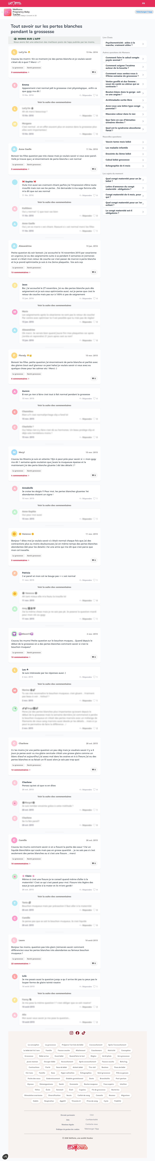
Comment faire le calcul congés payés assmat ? (122, 58)
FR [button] (143, 3)
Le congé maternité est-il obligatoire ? (119, 211)
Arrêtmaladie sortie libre (119, 100)
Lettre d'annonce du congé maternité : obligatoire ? (120, 187)
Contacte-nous (92, 1124)
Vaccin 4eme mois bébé (118, 142)
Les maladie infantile (117, 148)
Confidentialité (92, 1120)
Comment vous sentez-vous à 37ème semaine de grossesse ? (122, 74)
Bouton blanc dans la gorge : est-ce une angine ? (123, 93)
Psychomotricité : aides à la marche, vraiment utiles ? (120, 43)
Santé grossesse (34, 68)
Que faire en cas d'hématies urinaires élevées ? (120, 121)
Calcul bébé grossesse (118, 160)
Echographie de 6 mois (118, 166)
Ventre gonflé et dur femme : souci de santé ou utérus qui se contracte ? (122, 84)
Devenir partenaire (68, 1115)
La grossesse (18, 68)
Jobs (67, 1120)
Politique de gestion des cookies (67, 1129)
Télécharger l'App (144, 12)
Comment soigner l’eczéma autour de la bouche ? (120, 66)
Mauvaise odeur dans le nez (120, 114)
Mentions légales (68, 1125)
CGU (92, 1115)
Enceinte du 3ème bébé (118, 154)
